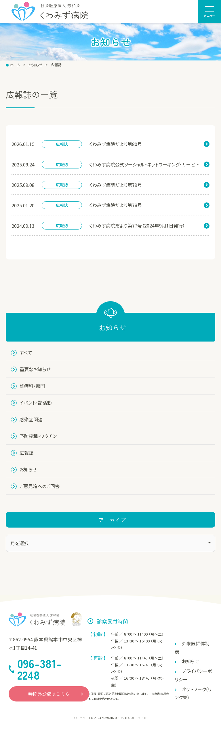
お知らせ (35, 65)
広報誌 (56, 65)
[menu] (209, 11)
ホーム (15, 65)
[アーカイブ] (110, 543)
